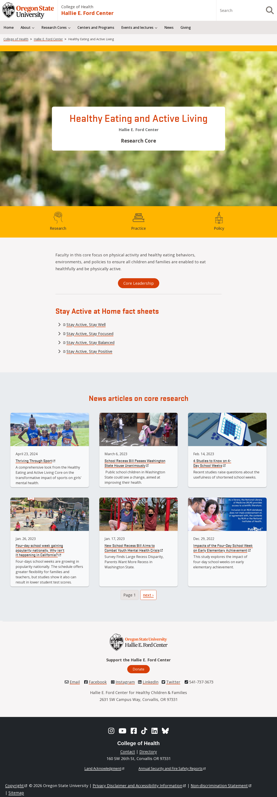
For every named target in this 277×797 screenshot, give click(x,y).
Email (75, 682)
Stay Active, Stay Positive (87, 351)
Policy (219, 228)
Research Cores (54, 27)
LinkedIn (150, 682)
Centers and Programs (95, 27)
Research (58, 228)
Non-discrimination (221, 785)
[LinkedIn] (154, 730)
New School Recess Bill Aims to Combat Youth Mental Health (134, 548)
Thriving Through (36, 460)
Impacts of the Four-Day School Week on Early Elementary (223, 548)
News (169, 27)
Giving (185, 27)
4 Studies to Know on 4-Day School (212, 463)
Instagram (125, 682)
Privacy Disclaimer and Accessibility (139, 785)
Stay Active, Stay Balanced (88, 342)
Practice (138, 228)
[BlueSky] (165, 730)
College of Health (77, 6)
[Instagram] (111, 730)
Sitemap (16, 792)
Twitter (173, 682)
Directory (148, 751)
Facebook (98, 682)
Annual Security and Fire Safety (172, 768)
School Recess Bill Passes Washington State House (135, 463)
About (26, 27)
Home (8, 27)
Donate (138, 669)
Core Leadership (138, 283)
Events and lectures (137, 27)
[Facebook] (134, 730)
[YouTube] (122, 730)
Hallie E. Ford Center (87, 12)
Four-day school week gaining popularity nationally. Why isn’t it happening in (40, 550)
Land (104, 768)
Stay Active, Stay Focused (88, 333)
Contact (127, 751)
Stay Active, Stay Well (84, 324)
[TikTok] (144, 730)
